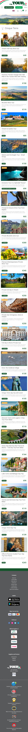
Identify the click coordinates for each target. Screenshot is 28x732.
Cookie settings (14, 587)
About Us (14, 577)
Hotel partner (14, 656)
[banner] (18, 3)
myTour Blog (14, 579)
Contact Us (14, 582)
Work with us (14, 581)
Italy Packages (9, 7)
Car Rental (19, 7)
